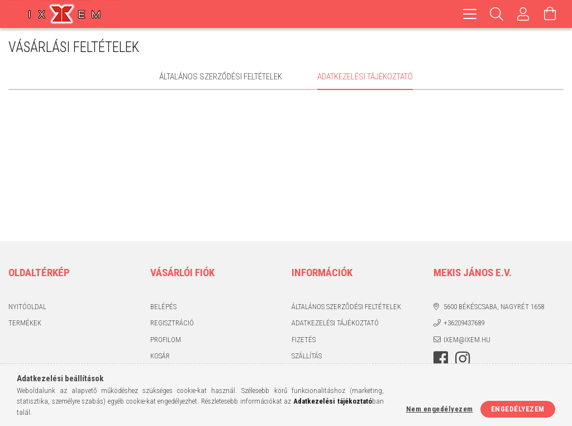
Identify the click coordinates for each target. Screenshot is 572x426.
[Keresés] (496, 14)
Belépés (163, 306)
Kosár (160, 356)
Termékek (24, 323)
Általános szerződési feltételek (346, 306)
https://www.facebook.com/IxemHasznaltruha (440, 359)
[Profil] (523, 14)
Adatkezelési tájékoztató (335, 323)
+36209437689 (464, 323)
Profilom (165, 339)
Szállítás (307, 356)
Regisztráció (172, 323)
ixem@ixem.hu (467, 339)
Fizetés (304, 339)
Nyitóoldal (27, 306)
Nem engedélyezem (439, 409)
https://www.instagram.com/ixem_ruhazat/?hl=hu (462, 359)
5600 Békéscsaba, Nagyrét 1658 (494, 306)
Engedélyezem (518, 409)
